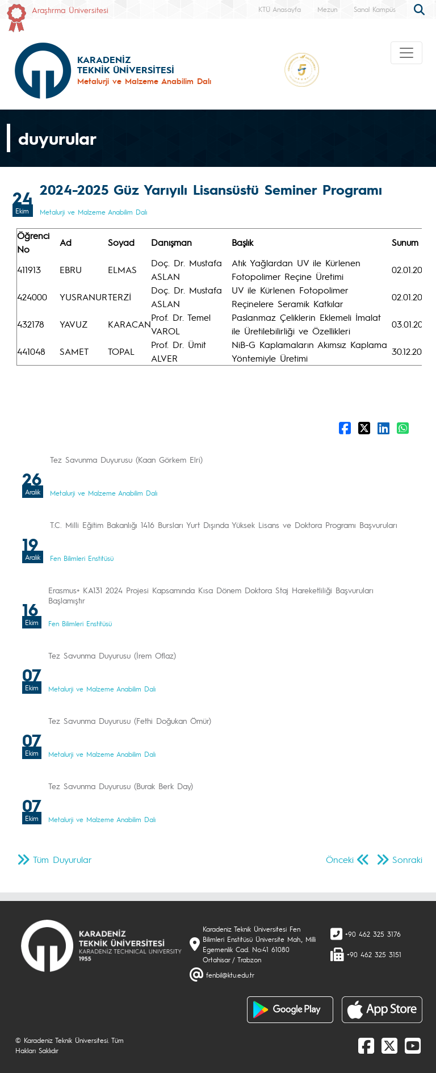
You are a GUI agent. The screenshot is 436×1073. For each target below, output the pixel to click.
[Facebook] (366, 1045)
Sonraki (407, 859)
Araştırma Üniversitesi (70, 10)
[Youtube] (413, 1045)
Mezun (327, 9)
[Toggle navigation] (406, 52)
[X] (389, 1045)
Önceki (340, 859)
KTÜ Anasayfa (279, 9)
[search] (420, 8)
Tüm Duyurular (62, 859)
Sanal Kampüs (375, 9)
